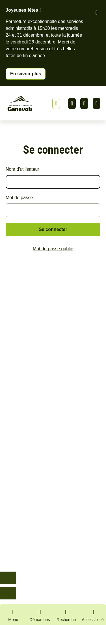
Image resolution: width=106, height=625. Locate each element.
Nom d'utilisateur (22, 169)
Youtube (96, 103)
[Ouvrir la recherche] (66, 614)
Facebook (84, 103)
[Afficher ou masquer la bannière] (56, 103)
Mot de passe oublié (53, 248)
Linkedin (72, 103)
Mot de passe (19, 197)
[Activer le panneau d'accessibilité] (93, 616)
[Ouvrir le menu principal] (13, 614)
